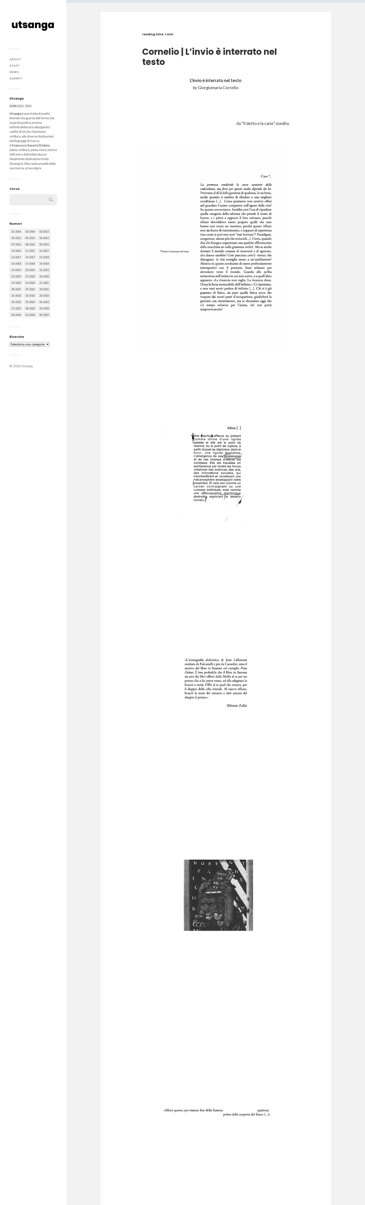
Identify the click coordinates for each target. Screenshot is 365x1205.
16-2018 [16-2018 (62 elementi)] (16, 263)
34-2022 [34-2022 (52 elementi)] (16, 301)
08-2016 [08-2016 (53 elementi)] (30, 244)
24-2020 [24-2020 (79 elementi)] (44, 276)
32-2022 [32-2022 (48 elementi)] (30, 295)
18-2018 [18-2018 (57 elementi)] (44, 263)
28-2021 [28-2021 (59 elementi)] (16, 289)
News (14, 72)
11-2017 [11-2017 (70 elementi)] (30, 250)
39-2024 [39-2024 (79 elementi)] (44, 308)
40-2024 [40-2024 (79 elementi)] (16, 314)
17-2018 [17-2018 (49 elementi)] (30, 263)
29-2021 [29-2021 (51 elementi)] (30, 289)
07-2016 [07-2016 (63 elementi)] (16, 244)
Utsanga (27, 366)
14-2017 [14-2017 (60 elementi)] (30, 257)
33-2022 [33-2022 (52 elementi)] (44, 295)
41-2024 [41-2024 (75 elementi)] (30, 314)
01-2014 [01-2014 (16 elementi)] (16, 231)
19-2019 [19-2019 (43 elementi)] (16, 269)
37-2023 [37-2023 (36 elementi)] (16, 308)
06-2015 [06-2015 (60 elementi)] (44, 237)
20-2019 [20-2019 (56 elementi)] (30, 269)
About (15, 59)
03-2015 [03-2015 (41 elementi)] (44, 231)
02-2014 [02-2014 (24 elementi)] (30, 231)
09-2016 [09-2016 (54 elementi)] (44, 244)
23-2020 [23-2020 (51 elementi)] (30, 276)
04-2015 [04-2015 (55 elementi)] (16, 237)
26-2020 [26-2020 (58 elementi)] (30, 282)
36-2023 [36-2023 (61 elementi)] (44, 301)
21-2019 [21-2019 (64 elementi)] (44, 269)
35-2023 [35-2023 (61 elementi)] (30, 301)
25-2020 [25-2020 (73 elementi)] (16, 282)
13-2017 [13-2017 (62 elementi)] (16, 257)
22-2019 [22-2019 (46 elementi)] (16, 276)
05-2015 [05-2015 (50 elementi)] (30, 237)
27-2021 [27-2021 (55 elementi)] (44, 282)
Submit (15, 78)
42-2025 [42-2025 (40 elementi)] (44, 314)
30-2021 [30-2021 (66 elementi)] (44, 289)
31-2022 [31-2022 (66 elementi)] (16, 295)
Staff (14, 65)
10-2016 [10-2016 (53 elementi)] (16, 250)
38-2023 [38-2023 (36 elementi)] (30, 308)
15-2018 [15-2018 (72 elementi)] (44, 257)
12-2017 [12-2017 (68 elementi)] (44, 250)
